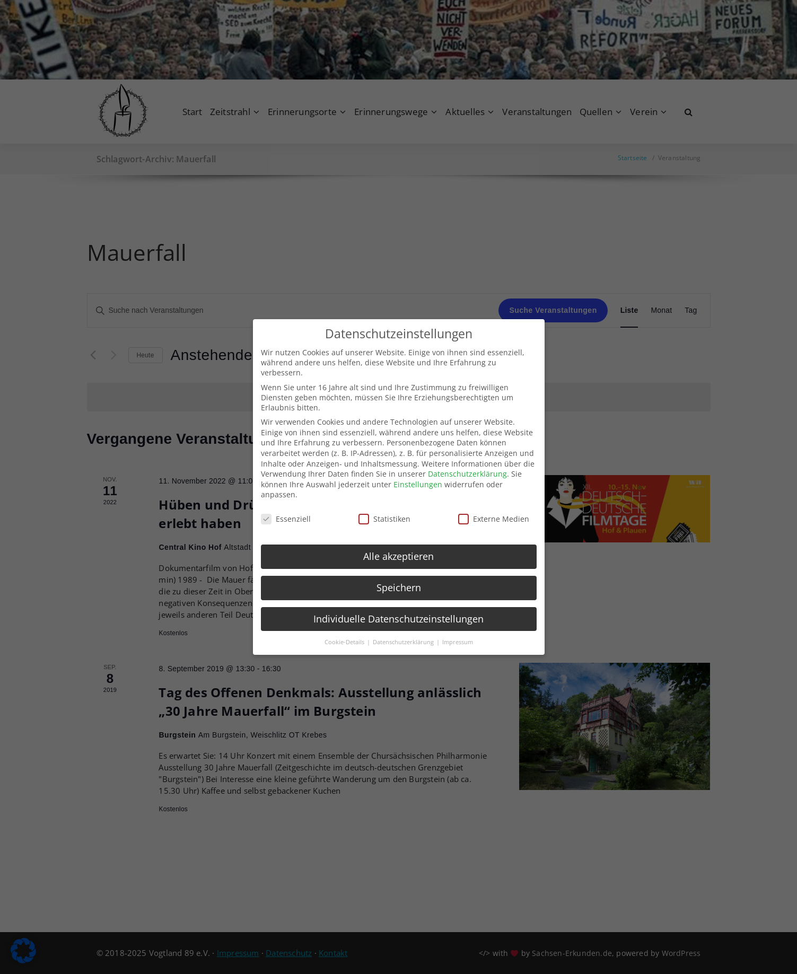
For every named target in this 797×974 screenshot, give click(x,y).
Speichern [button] (398, 579)
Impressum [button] (457, 633)
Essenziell (286, 511)
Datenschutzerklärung (467, 466)
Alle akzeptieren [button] (398, 547)
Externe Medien (493, 511)
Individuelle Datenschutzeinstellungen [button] (398, 610)
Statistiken (384, 511)
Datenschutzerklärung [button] (404, 633)
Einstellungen (417, 476)
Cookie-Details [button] (345, 633)
